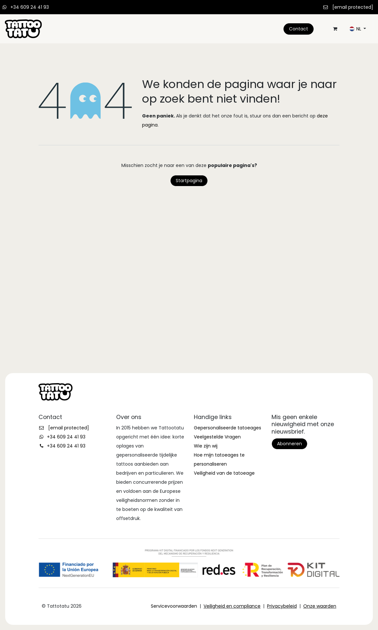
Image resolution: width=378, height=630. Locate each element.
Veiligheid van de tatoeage (224, 473)
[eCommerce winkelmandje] (335, 29)
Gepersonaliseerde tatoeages (227, 428)
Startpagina (189, 180)
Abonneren (289, 443)
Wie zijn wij (205, 446)
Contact (298, 29)
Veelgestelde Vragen (217, 437)
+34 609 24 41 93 (29, 7)
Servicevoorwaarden (174, 606)
